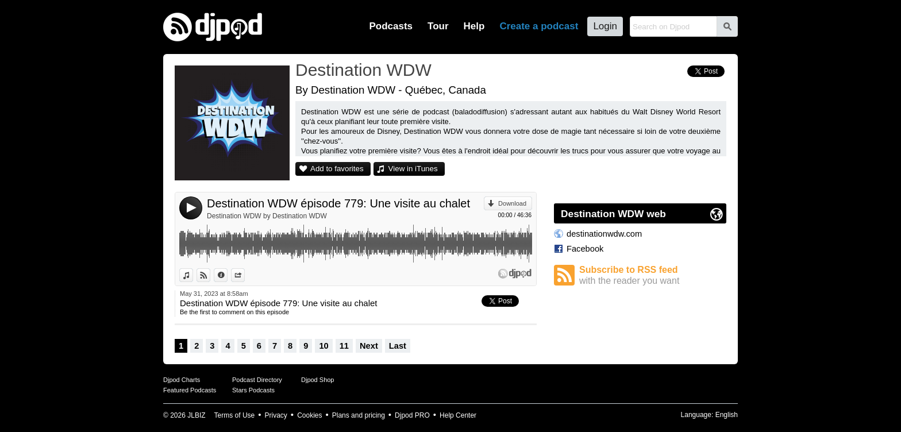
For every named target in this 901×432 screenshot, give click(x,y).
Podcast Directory (257, 379)
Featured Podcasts (189, 390)
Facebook (585, 248)
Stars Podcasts (253, 390)
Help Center (458, 415)
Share (244, 275)
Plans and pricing (358, 415)
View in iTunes (413, 168)
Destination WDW (363, 69)
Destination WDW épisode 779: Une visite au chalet (338, 203)
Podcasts (391, 26)
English (726, 415)
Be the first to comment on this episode (234, 311)
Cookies (309, 415)
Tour (438, 26)
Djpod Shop (317, 379)
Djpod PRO (412, 415)
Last (397, 345)
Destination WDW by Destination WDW (267, 216)
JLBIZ (196, 415)
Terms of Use (234, 415)
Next (369, 345)
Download (512, 203)
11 (344, 345)
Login (605, 26)
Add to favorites (337, 168)
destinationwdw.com (604, 233)
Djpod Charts (181, 379)
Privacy (276, 415)
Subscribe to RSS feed (652, 275)
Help (474, 26)
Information (227, 275)
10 (323, 345)
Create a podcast (538, 26)
